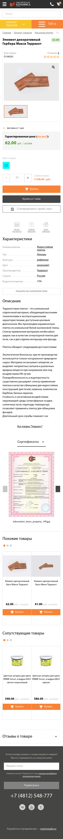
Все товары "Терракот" (30, 426)
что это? (41, 136)
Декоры (41, 254)
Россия (41, 276)
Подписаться (31, 785)
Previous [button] (5, 489)
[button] (17, 227)
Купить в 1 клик (32, 199)
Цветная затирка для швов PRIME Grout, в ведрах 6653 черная (46, 679)
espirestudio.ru (48, 829)
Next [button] (58, 489)
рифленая (43, 260)
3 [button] (11, 546)
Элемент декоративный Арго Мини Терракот (46, 583)
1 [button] (4, 546)
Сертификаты (28, 442)
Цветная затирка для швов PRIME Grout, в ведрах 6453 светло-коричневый (17, 679)
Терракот (42, 270)
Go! (56, 14)
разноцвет (43, 265)
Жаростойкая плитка (45, 248)
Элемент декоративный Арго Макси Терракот (17, 583)
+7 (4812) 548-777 (52, 4)
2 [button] (8, 546)
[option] (31, 81)
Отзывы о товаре (17, 737)
